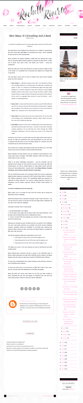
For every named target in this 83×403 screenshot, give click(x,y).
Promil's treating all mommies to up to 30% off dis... (69, 254)
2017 (63, 355)
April (64, 328)
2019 (63, 349)
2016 (63, 359)
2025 (63, 192)
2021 (63, 342)
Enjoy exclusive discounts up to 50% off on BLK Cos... (70, 281)
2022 (63, 202)
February (65, 334)
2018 (63, 352)
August (65, 218)
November (66, 208)
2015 (63, 362)
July (64, 221)
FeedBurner (72, 389)
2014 (63, 365)
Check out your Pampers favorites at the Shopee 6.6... (69, 239)
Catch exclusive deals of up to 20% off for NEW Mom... (69, 307)
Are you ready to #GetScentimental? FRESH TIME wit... (68, 321)
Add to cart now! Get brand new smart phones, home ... (70, 294)
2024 (63, 195)
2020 (63, 345)
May (64, 227)
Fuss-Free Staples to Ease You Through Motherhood (70, 261)
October (65, 211)
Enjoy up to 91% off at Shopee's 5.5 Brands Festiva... (69, 314)
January (65, 338)
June (64, 224)
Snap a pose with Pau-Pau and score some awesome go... (70, 247)
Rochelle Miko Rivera (28, 301)
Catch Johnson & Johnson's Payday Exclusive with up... (68, 269)
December (66, 204)
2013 (63, 369)
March (65, 331)
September (66, 214)
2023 (63, 199)
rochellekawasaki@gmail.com (69, 104)
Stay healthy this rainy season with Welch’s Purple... (69, 232)
